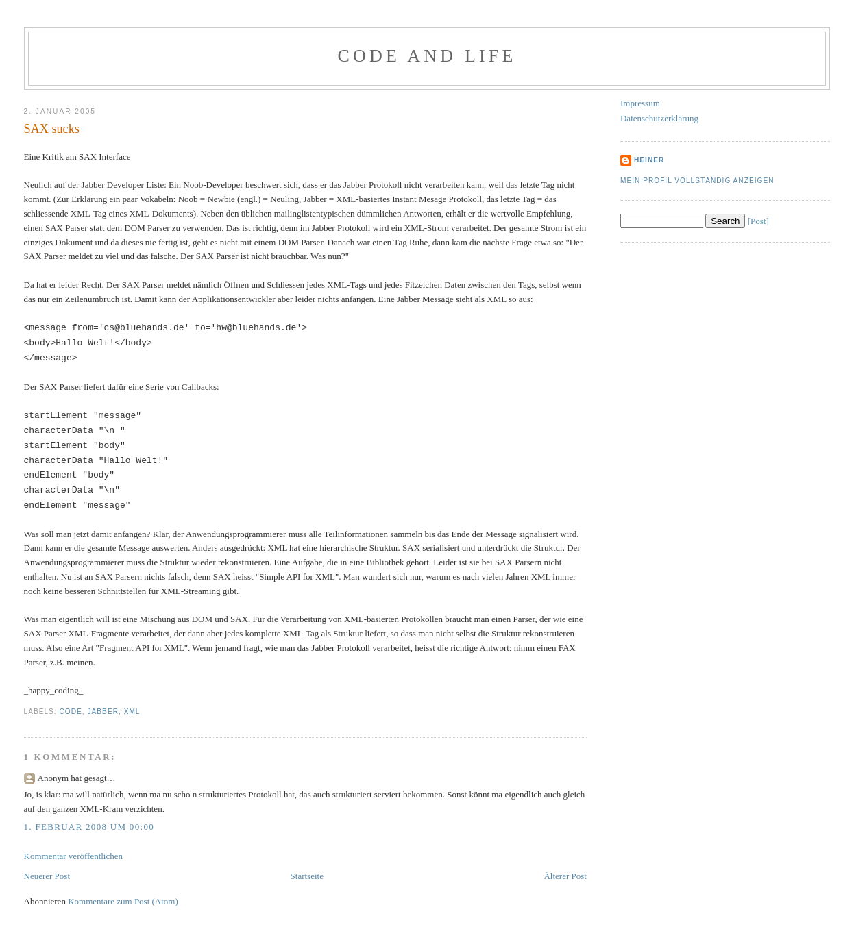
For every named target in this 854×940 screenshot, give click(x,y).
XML (132, 711)
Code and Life (426, 56)
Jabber (103, 711)
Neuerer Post (47, 876)
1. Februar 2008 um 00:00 (89, 826)
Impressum (640, 103)
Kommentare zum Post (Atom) (123, 901)
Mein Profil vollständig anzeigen (697, 180)
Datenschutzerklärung (659, 118)
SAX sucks (52, 129)
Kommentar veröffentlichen (73, 856)
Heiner (649, 160)
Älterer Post (565, 876)
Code (71, 711)
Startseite (307, 876)
